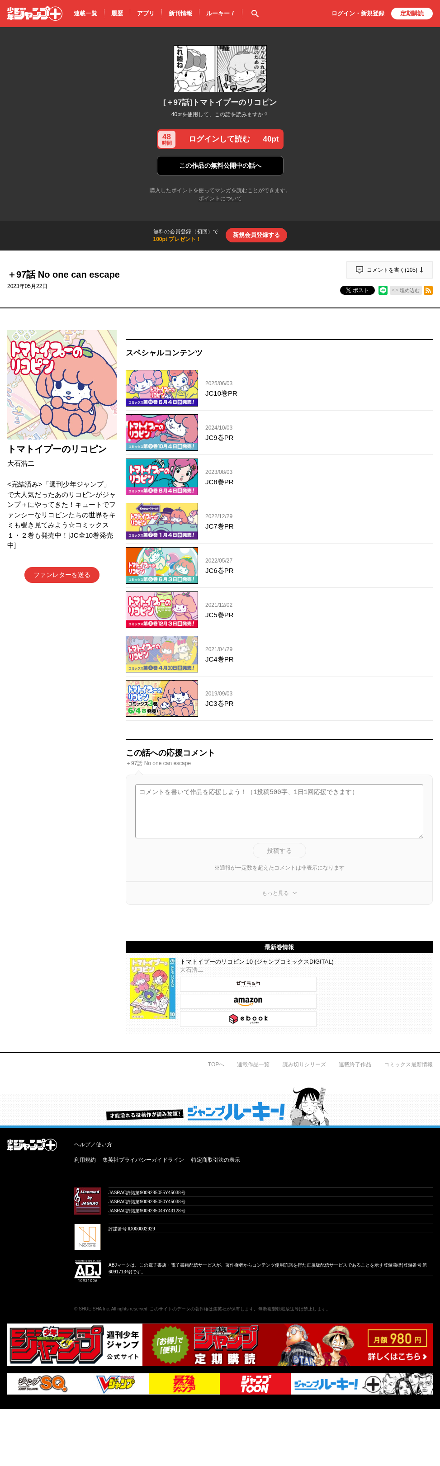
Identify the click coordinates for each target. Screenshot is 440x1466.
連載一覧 (85, 13)
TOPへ (216, 1064)
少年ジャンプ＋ (34, 13)
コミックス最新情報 (408, 1064)
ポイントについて (220, 198)
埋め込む (410, 290)
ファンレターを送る (61, 574)
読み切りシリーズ (304, 1064)
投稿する (279, 850)
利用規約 (85, 1160)
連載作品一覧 (253, 1064)
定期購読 (412, 13)
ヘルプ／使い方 (93, 1144)
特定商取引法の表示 (215, 1160)
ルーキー (220, 13)
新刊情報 (180, 13)
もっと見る (275, 893)
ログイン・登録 (357, 13)
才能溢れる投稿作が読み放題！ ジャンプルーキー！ (220, 1106)
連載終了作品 (355, 1064)
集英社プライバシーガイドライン (143, 1160)
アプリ (146, 13)
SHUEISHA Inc (94, 1308)
